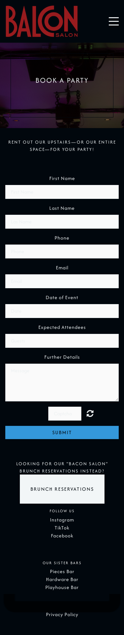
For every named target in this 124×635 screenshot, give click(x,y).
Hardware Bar (62, 579)
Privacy (54, 614)
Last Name (62, 207)
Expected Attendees (62, 327)
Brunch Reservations (62, 488)
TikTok (62, 527)
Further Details (62, 356)
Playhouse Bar (62, 587)
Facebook (62, 535)
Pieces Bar (62, 571)
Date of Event (62, 297)
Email (62, 267)
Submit (62, 432)
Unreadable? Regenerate (94, 413)
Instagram (62, 519)
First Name (62, 178)
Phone (62, 237)
